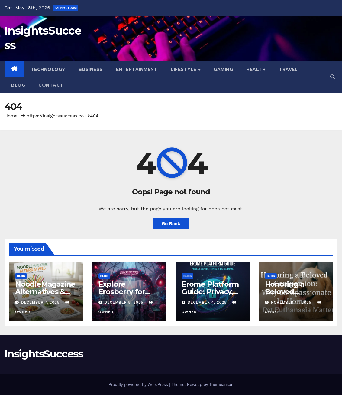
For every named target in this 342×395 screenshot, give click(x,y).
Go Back (171, 223)
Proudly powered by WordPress (138, 384)
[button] (332, 77)
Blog (18, 85)
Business (91, 69)
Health (256, 69)
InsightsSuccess (44, 353)
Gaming (223, 69)
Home (11, 116)
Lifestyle (184, 69)
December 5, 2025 (124, 302)
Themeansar (220, 384)
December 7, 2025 (41, 302)
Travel (288, 69)
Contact (50, 85)
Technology (48, 69)
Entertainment (137, 69)
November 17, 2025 (292, 302)
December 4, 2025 (208, 302)
